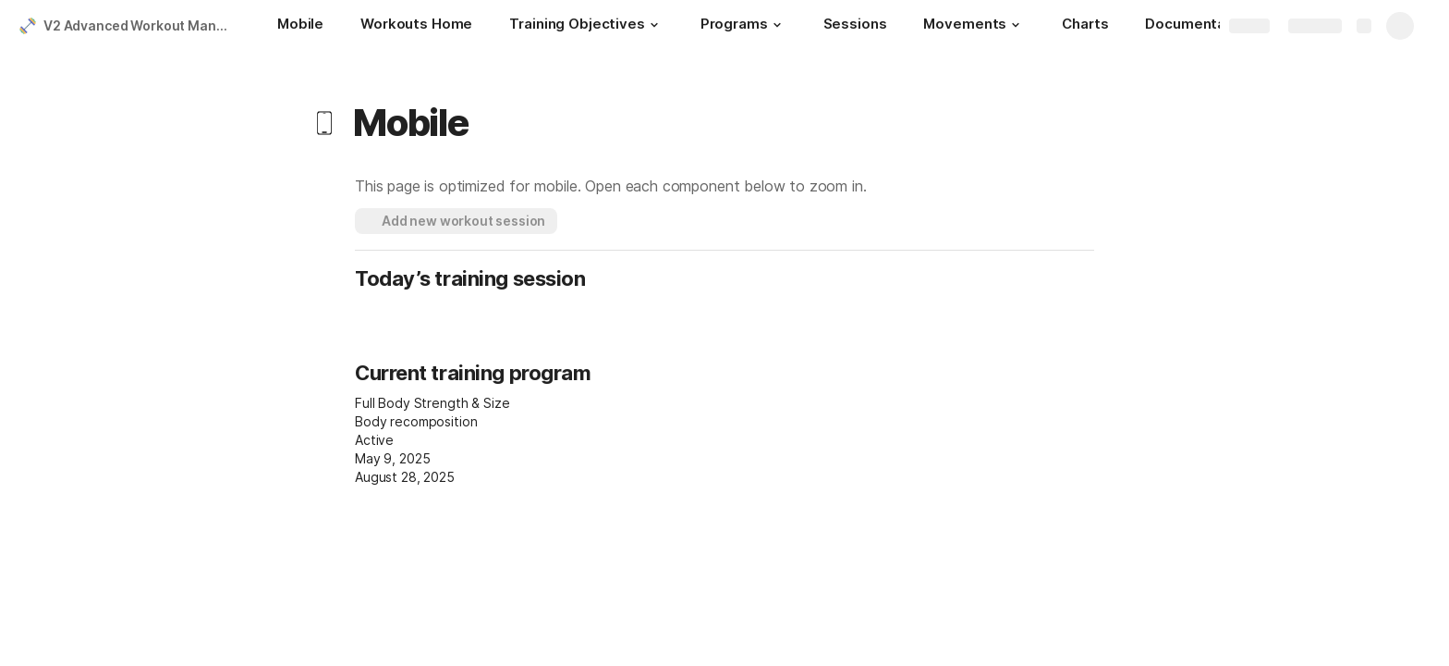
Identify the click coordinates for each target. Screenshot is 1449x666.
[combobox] (475, 422)
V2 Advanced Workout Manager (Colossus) (141, 25)
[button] (654, 25)
